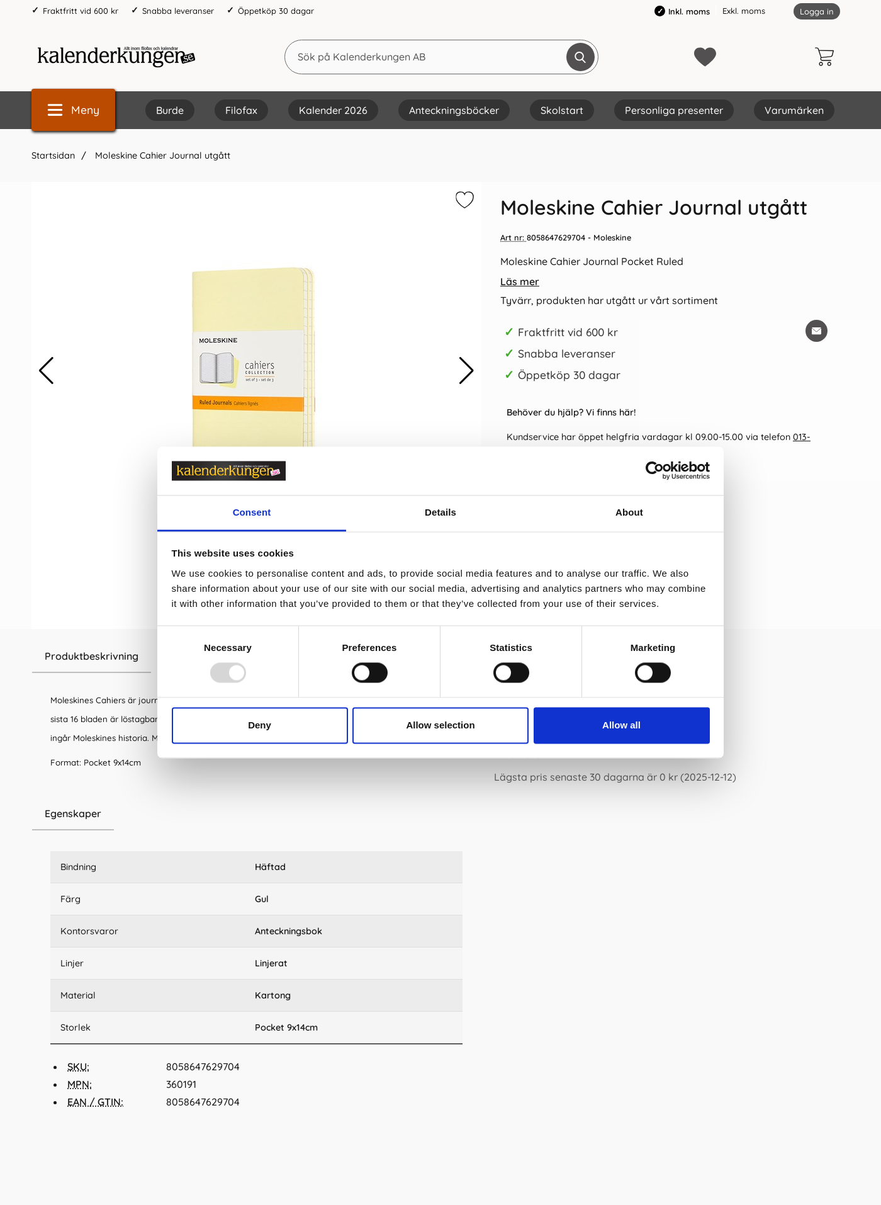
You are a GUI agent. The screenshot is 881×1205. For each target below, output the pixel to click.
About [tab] (629, 512)
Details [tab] (440, 512)
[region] (256, 814)
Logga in (817, 11)
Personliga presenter (674, 110)
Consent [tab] (252, 512)
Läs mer (519, 281)
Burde (170, 110)
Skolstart (562, 110)
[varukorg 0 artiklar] (827, 56)
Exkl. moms (743, 11)
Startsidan (53, 155)
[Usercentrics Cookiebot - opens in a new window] (655, 470)
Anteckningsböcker (454, 110)
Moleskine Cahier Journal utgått (161, 155)
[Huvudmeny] (73, 110)
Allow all (621, 725)
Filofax (241, 110)
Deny (259, 725)
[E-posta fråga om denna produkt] (816, 331)
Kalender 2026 (333, 110)
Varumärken (794, 110)
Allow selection (440, 725)
